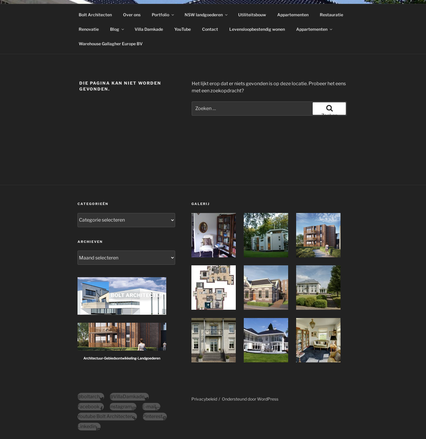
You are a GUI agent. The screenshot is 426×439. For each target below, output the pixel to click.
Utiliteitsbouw (252, 14)
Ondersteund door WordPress (250, 398)
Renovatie (89, 29)
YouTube (182, 29)
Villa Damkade (149, 29)
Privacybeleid (204, 398)
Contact (210, 29)
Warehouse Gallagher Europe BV (111, 43)
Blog (117, 29)
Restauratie (331, 14)
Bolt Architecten (95, 14)
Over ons (132, 14)
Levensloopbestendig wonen (257, 29)
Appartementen (293, 14)
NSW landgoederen (206, 14)
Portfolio (163, 14)
